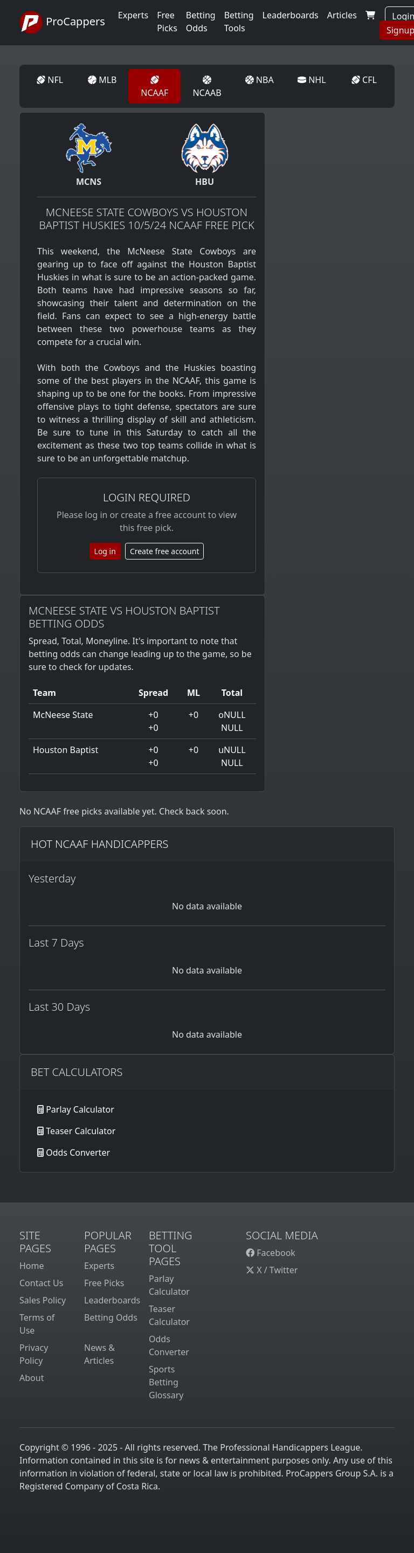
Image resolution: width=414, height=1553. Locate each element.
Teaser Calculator (80, 1131)
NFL (50, 80)
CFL (364, 80)
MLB (102, 80)
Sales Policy (42, 1300)
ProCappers (62, 22)
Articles (342, 15)
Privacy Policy (33, 1354)
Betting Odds (110, 1317)
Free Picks (104, 1283)
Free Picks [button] (167, 21)
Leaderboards (291, 15)
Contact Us (41, 1283)
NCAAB (206, 87)
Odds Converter (78, 1152)
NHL (312, 80)
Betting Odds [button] (201, 21)
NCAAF (154, 87)
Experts (133, 15)
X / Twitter (272, 1270)
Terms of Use (36, 1324)
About (31, 1378)
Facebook (270, 1253)
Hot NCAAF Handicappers (99, 844)
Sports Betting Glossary (166, 1382)
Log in (105, 551)
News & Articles (99, 1354)
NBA (259, 80)
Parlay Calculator (80, 1109)
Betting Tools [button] (239, 21)
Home (31, 1266)
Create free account (164, 551)
